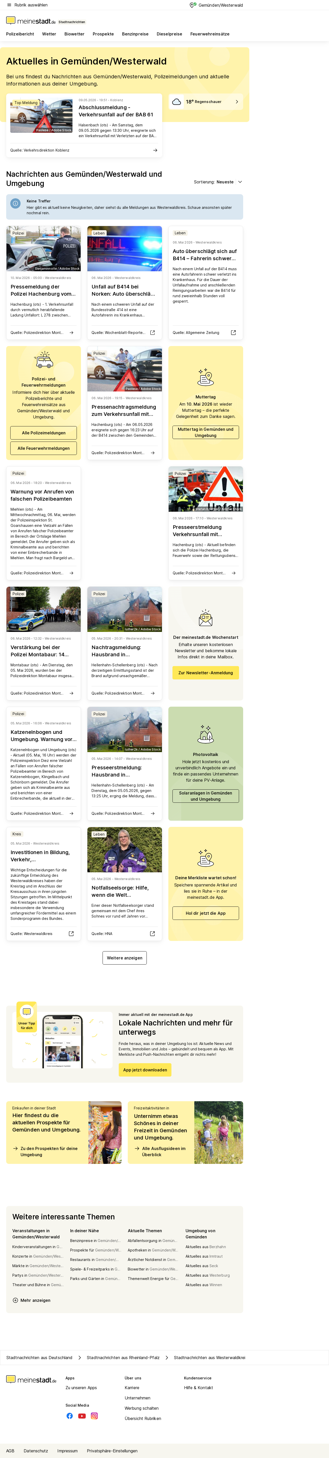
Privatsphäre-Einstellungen (112, 1450)
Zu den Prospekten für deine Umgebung (45, 1151)
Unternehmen (137, 1397)
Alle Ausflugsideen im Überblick (160, 1151)
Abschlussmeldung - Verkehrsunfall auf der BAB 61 (116, 111)
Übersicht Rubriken (143, 1418)
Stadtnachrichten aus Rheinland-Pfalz (118, 1357)
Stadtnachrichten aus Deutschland (39, 1357)
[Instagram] (94, 1416)
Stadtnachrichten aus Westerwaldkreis (206, 1357)
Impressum (67, 1450)
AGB (10, 1450)
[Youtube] (82, 1416)
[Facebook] (70, 1416)
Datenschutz (36, 1450)
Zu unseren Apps (81, 1387)
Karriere (132, 1387)
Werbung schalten (142, 1408)
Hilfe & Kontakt (198, 1387)
